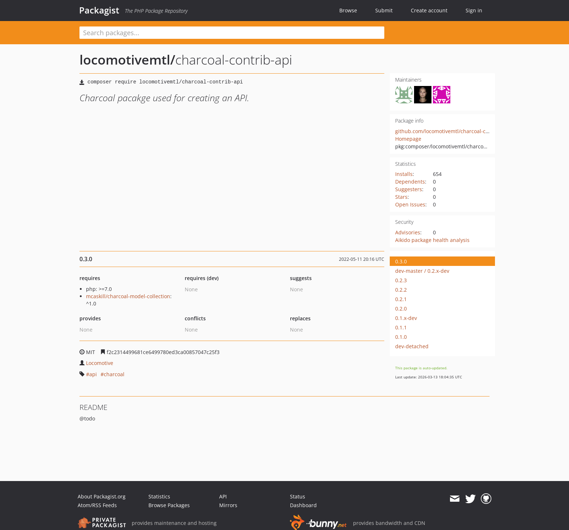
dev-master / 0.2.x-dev (422, 270)
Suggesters (408, 189)
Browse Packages (169, 505)
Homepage (408, 138)
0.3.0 (401, 261)
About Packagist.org (102, 496)
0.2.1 (401, 299)
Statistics (159, 496)
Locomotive (99, 363)
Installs (404, 173)
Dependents (410, 181)
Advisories (407, 232)
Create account (429, 10)
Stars (401, 196)
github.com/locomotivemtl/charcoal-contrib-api (452, 131)
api (93, 374)
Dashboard (303, 505)
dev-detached (412, 346)
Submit (384, 10)
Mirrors (228, 505)
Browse (348, 10)
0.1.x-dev (406, 318)
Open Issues (410, 204)
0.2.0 (401, 308)
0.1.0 (401, 336)
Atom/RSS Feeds (97, 505)
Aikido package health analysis (432, 240)
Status (297, 496)
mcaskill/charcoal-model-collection (128, 296)
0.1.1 (401, 327)
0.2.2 (401, 289)
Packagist (99, 10)
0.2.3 (401, 280)
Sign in (474, 10)
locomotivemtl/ (127, 60)
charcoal (114, 374)
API (223, 496)
